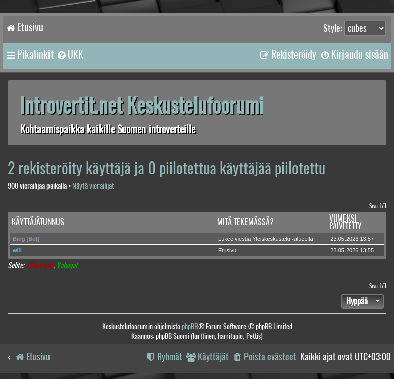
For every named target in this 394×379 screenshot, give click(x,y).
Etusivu (227, 250)
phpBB (190, 326)
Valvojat (67, 265)
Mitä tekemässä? (245, 222)
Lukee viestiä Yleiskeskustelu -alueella (265, 239)
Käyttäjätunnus (38, 222)
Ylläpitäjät (39, 265)
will (17, 250)
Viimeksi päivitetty (345, 222)
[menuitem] (69, 54)
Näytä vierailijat (93, 186)
